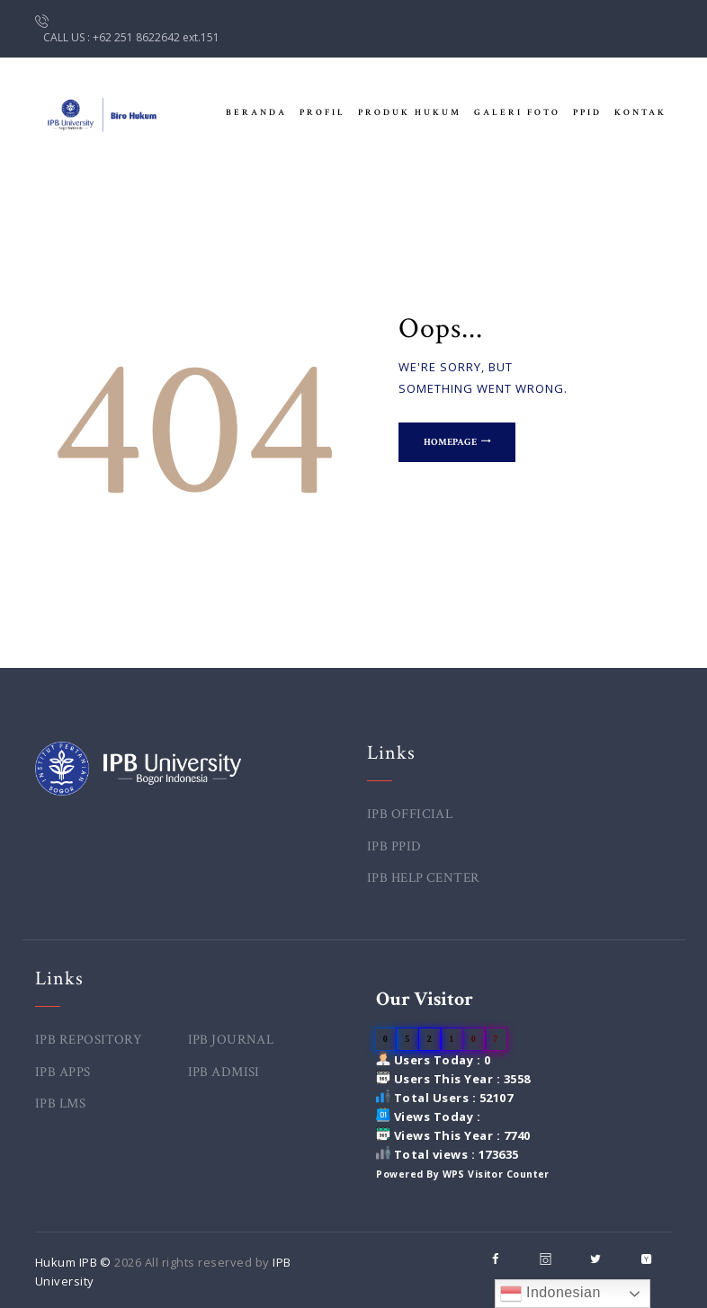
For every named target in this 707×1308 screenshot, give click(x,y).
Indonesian (550, 1293)
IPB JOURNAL (231, 1039)
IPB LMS (60, 1103)
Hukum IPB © (75, 1262)
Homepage (452, 443)
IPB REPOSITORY (89, 1039)
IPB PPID (394, 846)
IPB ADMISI (224, 1072)
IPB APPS (63, 1072)
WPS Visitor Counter (497, 1174)
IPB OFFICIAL (410, 814)
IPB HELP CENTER (424, 877)
